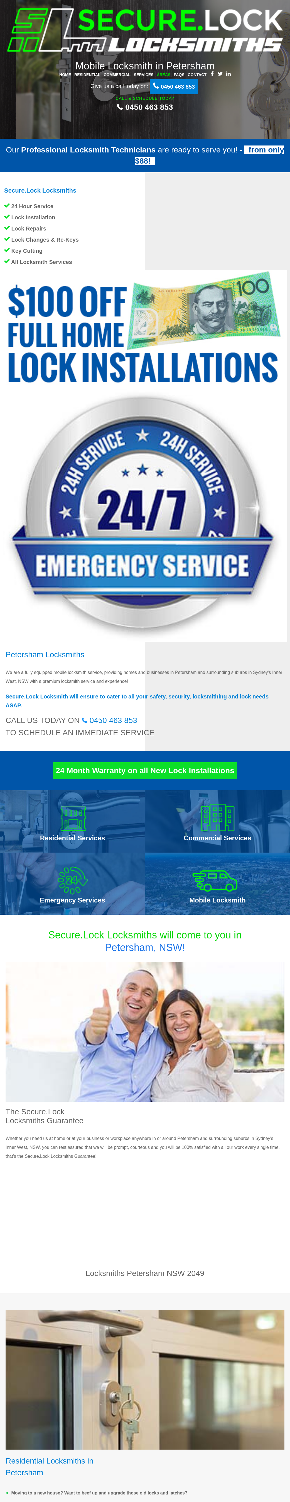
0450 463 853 (145, 107)
